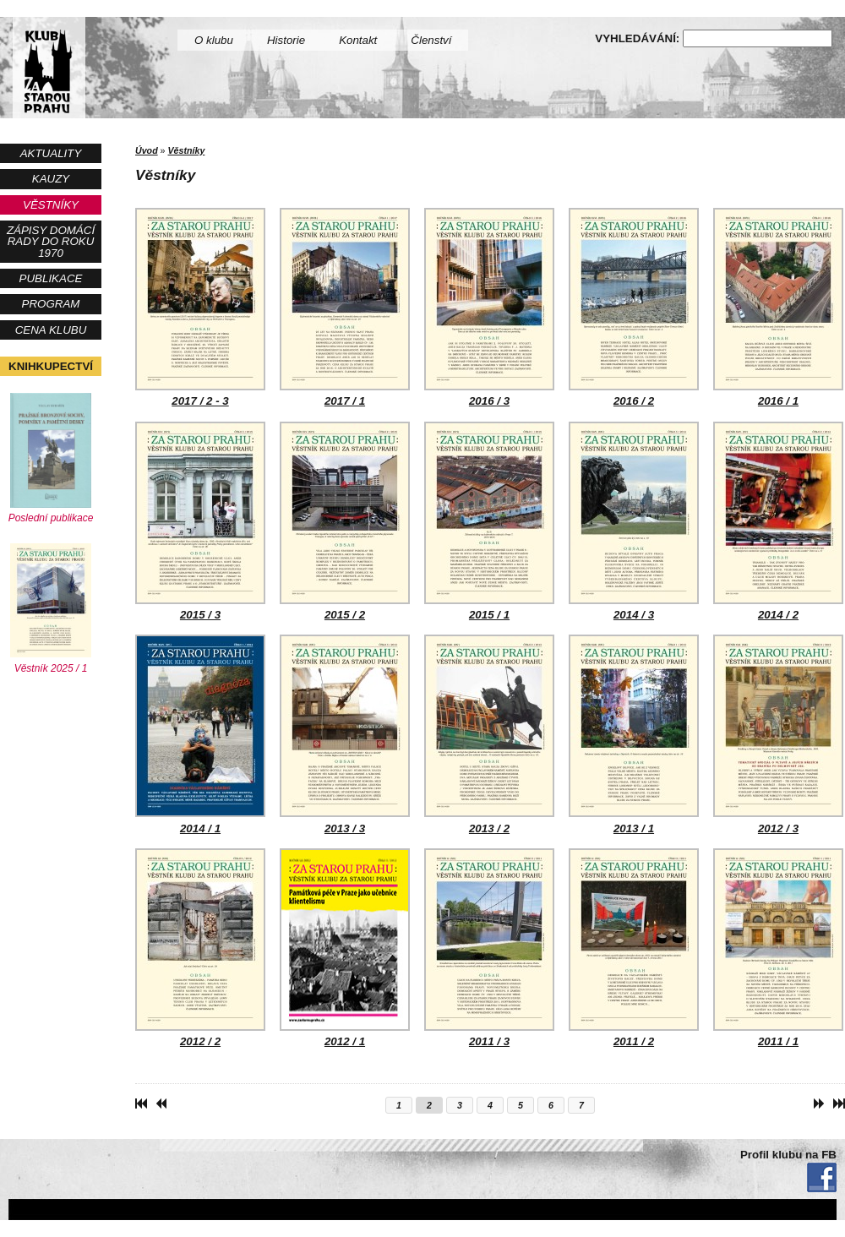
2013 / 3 (345, 734)
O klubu (213, 40)
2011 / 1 (778, 948)
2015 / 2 (345, 521)
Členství (431, 40)
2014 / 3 (634, 521)
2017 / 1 (345, 307)
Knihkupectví (50, 366)
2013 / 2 (489, 734)
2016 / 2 (634, 307)
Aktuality (51, 153)
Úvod (146, 150)
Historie (286, 40)
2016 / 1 (778, 307)
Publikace (51, 278)
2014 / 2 (778, 521)
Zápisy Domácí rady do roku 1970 (51, 241)
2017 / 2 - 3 (200, 307)
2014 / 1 (200, 734)
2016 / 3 (489, 307)
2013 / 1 (634, 734)
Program (51, 303)
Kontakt (358, 40)
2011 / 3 (489, 948)
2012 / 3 (778, 734)
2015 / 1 (489, 521)
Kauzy (50, 178)
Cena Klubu (51, 330)
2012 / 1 (345, 948)
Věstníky (51, 205)
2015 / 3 (200, 521)
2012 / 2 (200, 948)
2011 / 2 (634, 948)
